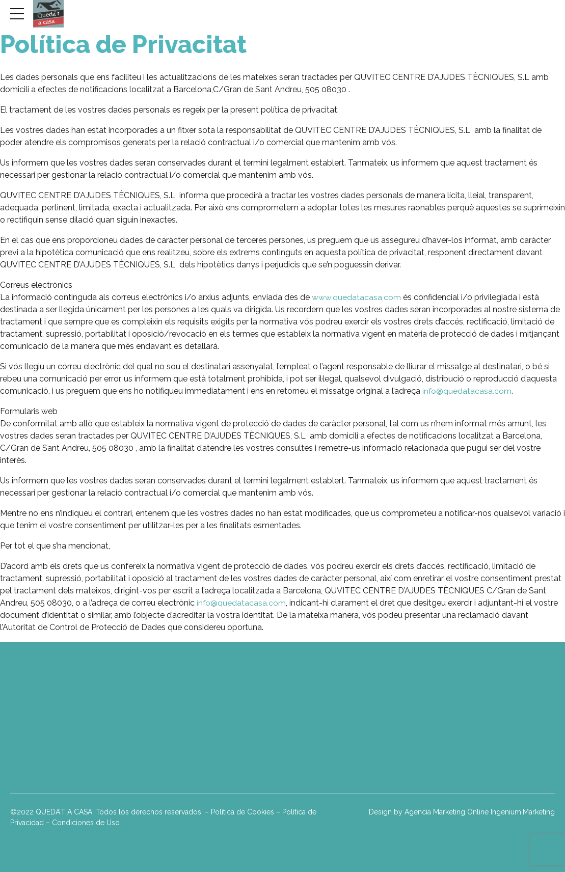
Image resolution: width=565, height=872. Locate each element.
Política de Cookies (242, 812)
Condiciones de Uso (86, 823)
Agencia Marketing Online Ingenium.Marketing (480, 812)
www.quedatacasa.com (357, 297)
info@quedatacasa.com (467, 391)
